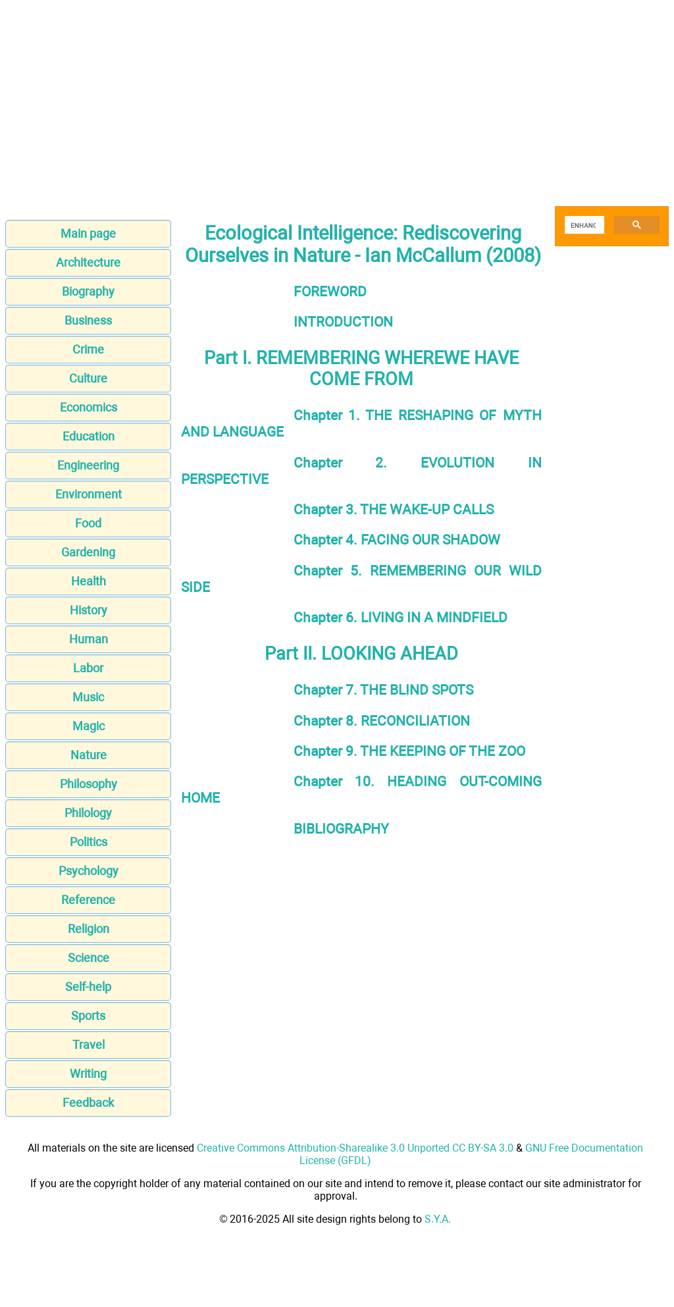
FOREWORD (330, 291)
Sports (88, 1016)
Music (88, 697)
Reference (88, 900)
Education (89, 436)
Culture (88, 378)
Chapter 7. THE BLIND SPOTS (383, 689)
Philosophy (88, 784)
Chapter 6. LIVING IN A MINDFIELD (400, 617)
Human (88, 639)
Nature (88, 755)
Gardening (88, 552)
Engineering (88, 465)
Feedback (88, 1102)
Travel (88, 1045)
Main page (88, 233)
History (88, 610)
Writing (88, 1073)
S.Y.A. (438, 1219)
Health (88, 581)
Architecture (88, 262)
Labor (88, 668)
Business (88, 320)
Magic (88, 726)
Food (88, 523)
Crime (88, 349)
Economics (88, 407)
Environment (88, 494)
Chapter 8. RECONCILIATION (382, 720)
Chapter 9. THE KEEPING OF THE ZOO (409, 751)
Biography (88, 291)
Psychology (88, 871)
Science (88, 958)
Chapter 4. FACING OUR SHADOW (397, 539)
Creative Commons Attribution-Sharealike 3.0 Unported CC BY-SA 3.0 (355, 1148)
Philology (88, 813)
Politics (88, 842)
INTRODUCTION (343, 321)
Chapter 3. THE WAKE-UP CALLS (394, 509)
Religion (88, 929)
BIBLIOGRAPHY (341, 828)
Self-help (88, 987)
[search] (583, 225)
